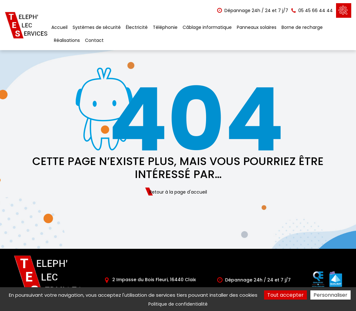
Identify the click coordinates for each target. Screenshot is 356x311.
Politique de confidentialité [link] (178, 304)
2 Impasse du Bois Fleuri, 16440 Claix (150, 279)
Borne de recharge (302, 27)
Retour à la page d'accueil (178, 192)
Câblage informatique (207, 27)
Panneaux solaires (256, 27)
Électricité (137, 27)
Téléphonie (165, 27)
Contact (94, 40)
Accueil (59, 27)
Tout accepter (285, 295)
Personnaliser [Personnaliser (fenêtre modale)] (330, 295)
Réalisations (67, 40)
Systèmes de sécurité (97, 27)
